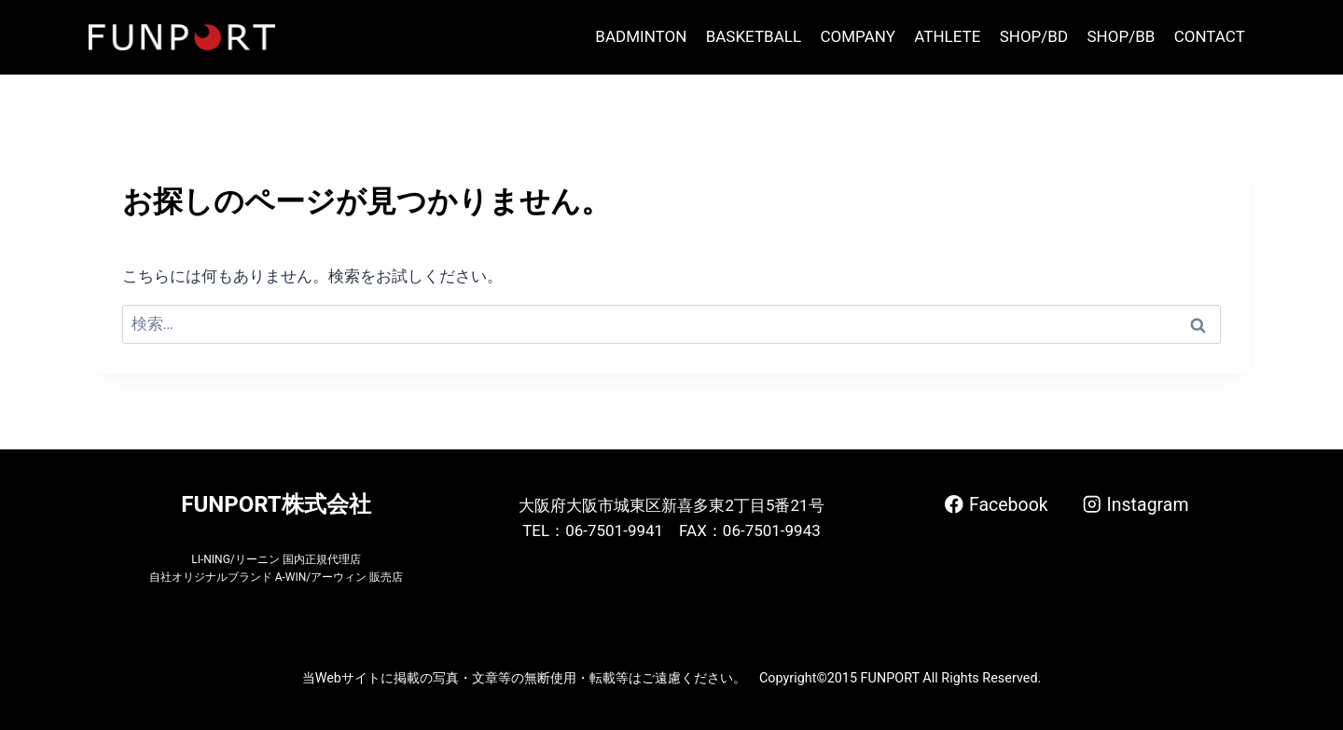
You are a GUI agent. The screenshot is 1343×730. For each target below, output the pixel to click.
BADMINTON (640, 36)
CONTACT (1209, 36)
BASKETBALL (753, 36)
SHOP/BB (1121, 36)
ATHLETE (947, 36)
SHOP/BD (1034, 36)
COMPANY (857, 36)
